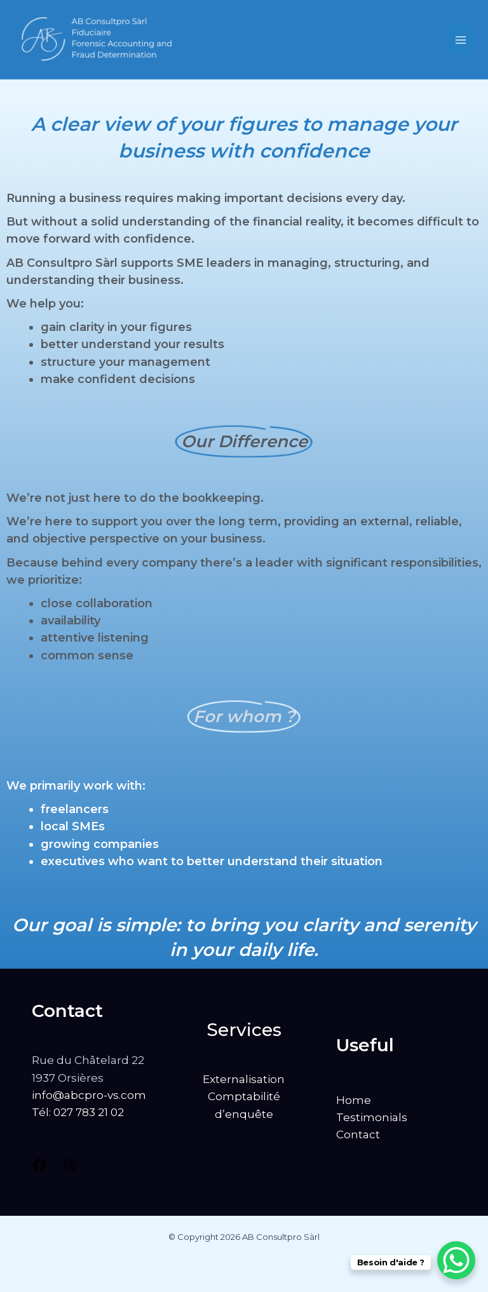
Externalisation (244, 1079)
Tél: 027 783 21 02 (78, 1112)
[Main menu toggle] (461, 40)
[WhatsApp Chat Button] (456, 1260)
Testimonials (371, 1117)
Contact (358, 1134)
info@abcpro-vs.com (89, 1095)
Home (353, 1100)
